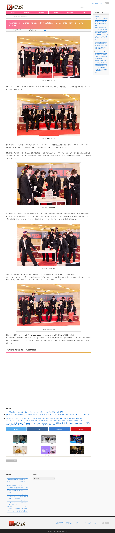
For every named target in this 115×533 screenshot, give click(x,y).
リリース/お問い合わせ (93, 3)
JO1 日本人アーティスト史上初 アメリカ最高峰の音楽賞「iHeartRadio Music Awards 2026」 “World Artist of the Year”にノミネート (45, 420)
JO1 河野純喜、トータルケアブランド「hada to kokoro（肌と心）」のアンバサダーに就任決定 (34, 412)
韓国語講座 (41, 12)
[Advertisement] (56, 6)
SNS (84, 12)
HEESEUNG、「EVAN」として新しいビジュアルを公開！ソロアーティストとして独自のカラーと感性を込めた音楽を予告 (101, 55)
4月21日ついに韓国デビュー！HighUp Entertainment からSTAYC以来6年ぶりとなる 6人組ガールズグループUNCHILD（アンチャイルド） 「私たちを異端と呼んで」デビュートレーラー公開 (17, 489)
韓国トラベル (70, 12)
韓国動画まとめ (69, 523)
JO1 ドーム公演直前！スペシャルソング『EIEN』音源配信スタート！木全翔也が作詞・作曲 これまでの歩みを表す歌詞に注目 (44, 418)
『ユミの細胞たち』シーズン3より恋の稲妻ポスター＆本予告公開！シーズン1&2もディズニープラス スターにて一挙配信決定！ (101, 45)
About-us (12, 12)
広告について (97, 523)
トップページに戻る (11, 460)
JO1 (45, 30)
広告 (102, 3)
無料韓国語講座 (59, 523)
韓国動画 (56, 12)
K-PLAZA (56, 531)
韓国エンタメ (27, 12)
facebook (108, 3)
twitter (106, 3)
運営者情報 (88, 523)
